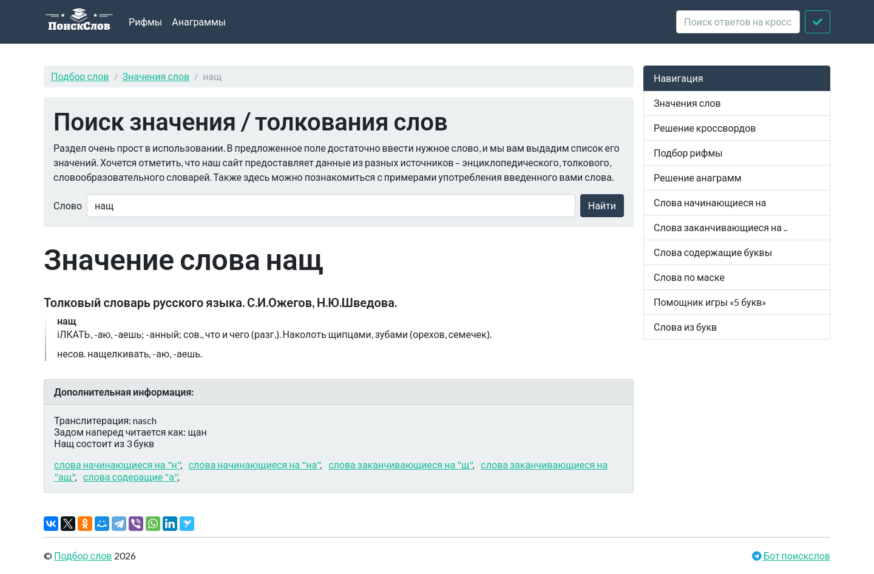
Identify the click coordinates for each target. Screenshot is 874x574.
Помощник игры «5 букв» (710, 302)
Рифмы (145, 21)
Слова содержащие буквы (713, 252)
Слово (67, 205)
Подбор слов (80, 76)
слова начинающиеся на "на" (254, 464)
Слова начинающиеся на (710, 202)
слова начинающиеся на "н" (117, 464)
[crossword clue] (738, 21)
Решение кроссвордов (705, 127)
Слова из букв (685, 327)
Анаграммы (199, 21)
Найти (602, 205)
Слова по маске (689, 277)
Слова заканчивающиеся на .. (720, 227)
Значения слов (156, 76)
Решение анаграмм (698, 177)
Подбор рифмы (688, 152)
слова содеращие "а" (130, 476)
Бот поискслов (796, 555)
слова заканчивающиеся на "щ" (400, 464)
